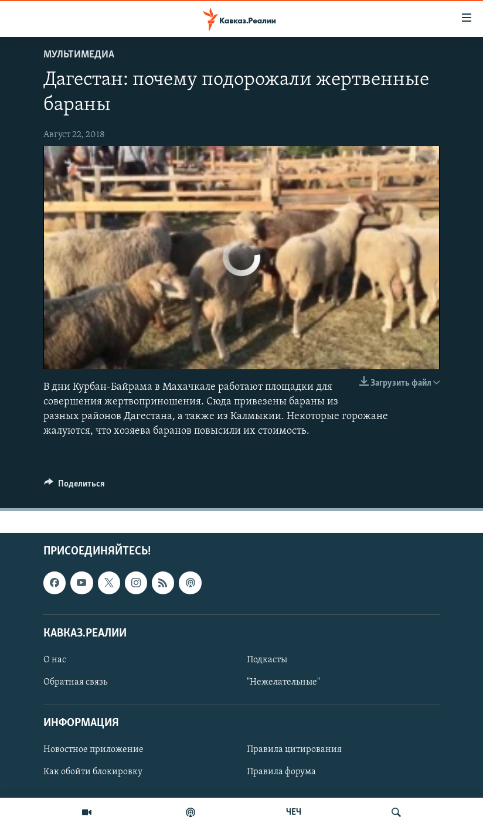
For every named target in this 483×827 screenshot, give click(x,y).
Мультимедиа (78, 54)
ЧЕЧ (293, 812)
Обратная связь (75, 682)
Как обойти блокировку (92, 772)
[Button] (74, 486)
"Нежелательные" (283, 682)
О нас (54, 660)
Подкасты (267, 660)
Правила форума (281, 772)
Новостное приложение (93, 750)
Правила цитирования (294, 750)
